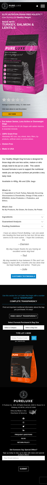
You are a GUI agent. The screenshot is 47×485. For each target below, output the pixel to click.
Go (33, 338)
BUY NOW (12, 114)
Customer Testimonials (23, 276)
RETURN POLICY (23, 442)
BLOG (23, 438)
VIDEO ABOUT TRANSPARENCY (23, 316)
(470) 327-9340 (30, 407)
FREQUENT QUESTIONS (23, 434)
